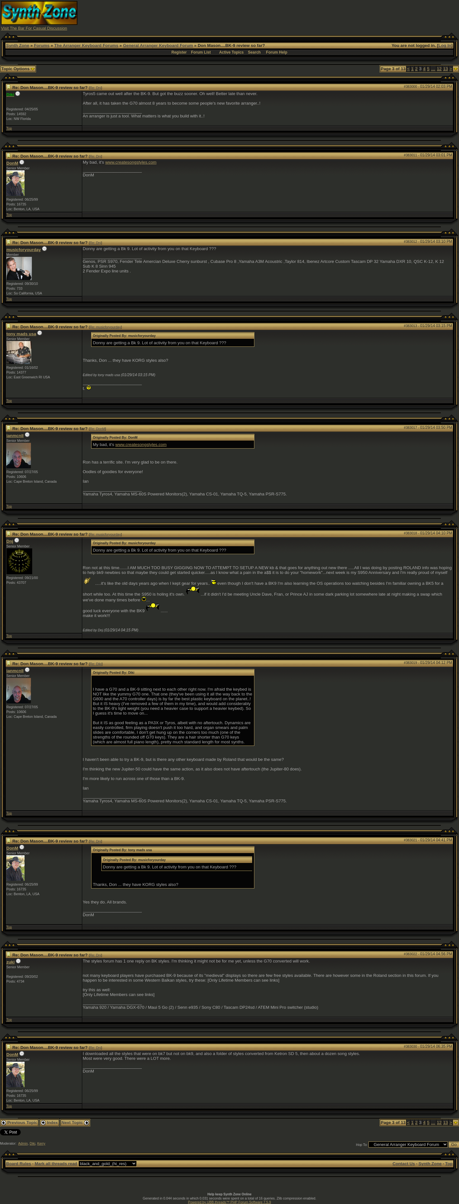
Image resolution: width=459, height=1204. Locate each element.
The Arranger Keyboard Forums (86, 45)
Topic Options (18, 68)
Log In (445, 45)
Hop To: (362, 1145)
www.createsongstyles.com (131, 162)
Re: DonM (97, 429)
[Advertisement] (342, 15)
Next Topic (75, 1122)
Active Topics (231, 52)
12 (439, 68)
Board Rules (18, 1163)
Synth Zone (17, 45)
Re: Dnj (95, 88)
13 (445, 68)
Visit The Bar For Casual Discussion (34, 28)
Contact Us (403, 1163)
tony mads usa (21, 333)
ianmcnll (15, 435)
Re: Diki (96, 664)
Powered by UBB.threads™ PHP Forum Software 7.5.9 (229, 1202)
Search (254, 52)
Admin (23, 1143)
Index (49, 1122)
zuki (10, 962)
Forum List (201, 52)
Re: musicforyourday (105, 327)
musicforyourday (23, 249)
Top (9, 128)
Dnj (9, 541)
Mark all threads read (56, 1163)
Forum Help (277, 52)
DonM (12, 163)
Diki (32, 1143)
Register (179, 52)
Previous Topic (19, 1122)
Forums (41, 45)
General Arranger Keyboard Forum (158, 45)
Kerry (41, 1143)
